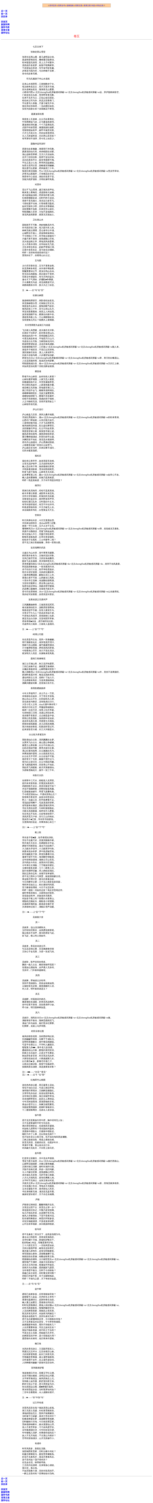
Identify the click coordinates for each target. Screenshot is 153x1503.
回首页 (4, 22)
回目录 (4, 16)
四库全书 (61, 5)
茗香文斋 (78, 5)
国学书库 (5, 27)
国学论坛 (5, 33)
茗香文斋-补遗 (89, 5)
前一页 (4, 14)
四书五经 (53, 5)
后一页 (4, 11)
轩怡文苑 (99, 5)
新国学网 (5, 24)
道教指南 (70, 5)
